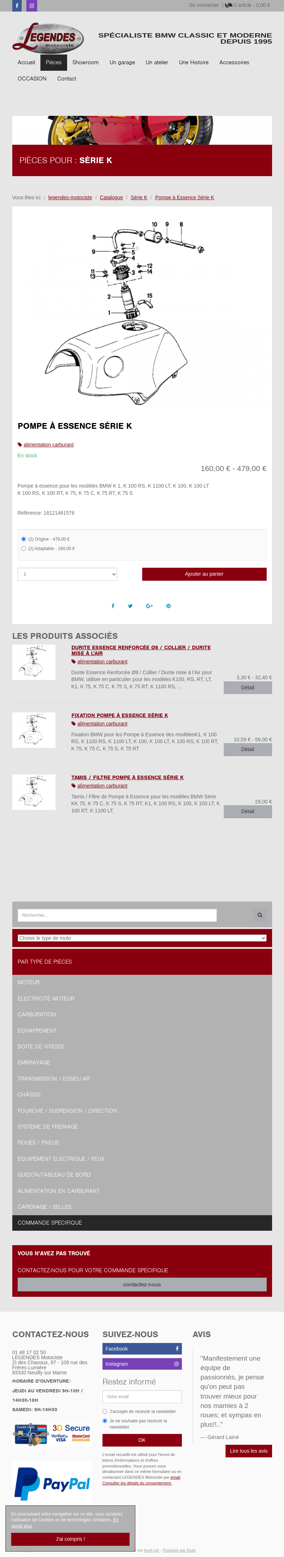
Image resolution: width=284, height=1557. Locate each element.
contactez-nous (142, 1284)
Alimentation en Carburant (59, 1191)
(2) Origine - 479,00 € (45, 539)
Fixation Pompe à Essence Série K (119, 715)
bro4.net (151, 1550)
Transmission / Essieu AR (54, 1078)
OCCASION (32, 78)
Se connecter (204, 5)
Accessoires (234, 62)
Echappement (37, 1030)
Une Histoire (194, 62)
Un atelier (157, 62)
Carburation (37, 1014)
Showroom (86, 62)
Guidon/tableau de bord (54, 1174)
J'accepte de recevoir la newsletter (139, 1411)
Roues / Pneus (38, 1142)
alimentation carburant (49, 445)
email (175, 1477)
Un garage (122, 62)
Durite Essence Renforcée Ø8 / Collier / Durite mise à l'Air (141, 650)
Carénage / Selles (44, 1207)
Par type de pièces (45, 961)
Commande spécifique (50, 1222)
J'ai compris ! (70, 1539)
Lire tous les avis (248, 1451)
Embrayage (34, 1062)
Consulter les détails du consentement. (137, 1483)
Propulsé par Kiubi (179, 1550)
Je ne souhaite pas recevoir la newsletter (134, 1424)
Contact (66, 78)
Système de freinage (48, 1126)
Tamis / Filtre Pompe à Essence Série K (127, 777)
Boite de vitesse (41, 1046)
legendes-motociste (70, 197)
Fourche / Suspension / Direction (67, 1111)
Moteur (29, 982)
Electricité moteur (46, 998)
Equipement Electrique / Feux (61, 1159)
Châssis (29, 1094)
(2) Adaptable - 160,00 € (48, 548)
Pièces (54, 62)
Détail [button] (247, 687)
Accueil (26, 62)
